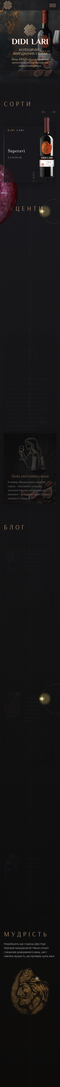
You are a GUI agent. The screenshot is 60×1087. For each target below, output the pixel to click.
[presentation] (44, 112)
